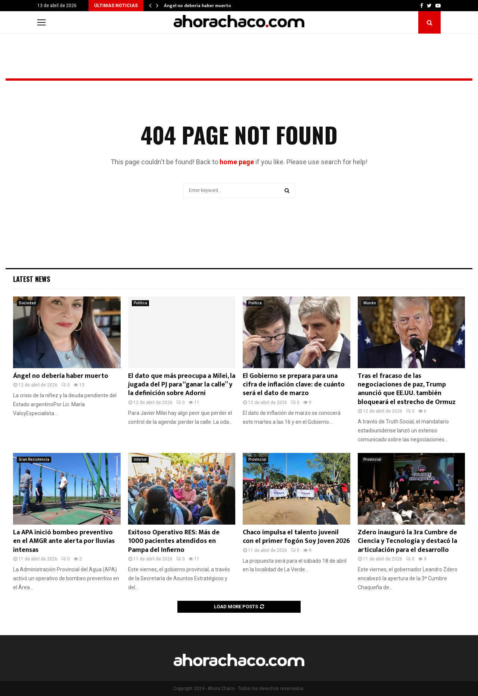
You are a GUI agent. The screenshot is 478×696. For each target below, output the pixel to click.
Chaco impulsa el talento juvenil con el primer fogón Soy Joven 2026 (296, 537)
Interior (140, 459)
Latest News (31, 279)
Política (140, 303)
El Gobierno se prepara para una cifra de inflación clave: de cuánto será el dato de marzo (294, 384)
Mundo (369, 303)
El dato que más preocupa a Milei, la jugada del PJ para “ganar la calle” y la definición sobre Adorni (181, 384)
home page (237, 162)
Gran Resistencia (34, 459)
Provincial (257, 459)
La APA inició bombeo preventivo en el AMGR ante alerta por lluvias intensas (64, 541)
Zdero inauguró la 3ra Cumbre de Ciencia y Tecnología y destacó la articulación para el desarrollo (407, 541)
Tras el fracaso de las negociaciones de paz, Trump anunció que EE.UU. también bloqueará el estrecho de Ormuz (407, 389)
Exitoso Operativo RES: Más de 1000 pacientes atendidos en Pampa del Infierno (174, 541)
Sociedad (27, 303)
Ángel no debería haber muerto (197, 5)
